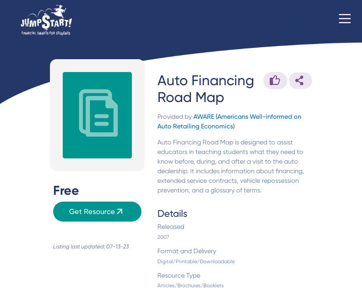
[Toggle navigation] (345, 20)
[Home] (46, 20)
